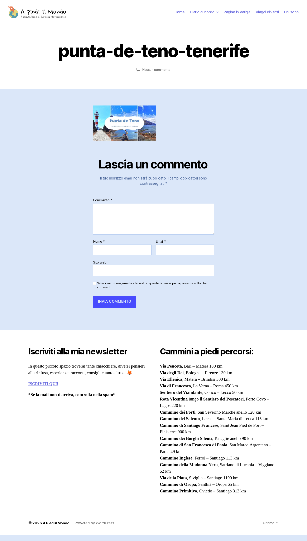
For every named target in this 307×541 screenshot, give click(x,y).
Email (161, 248)
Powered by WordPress (96, 529)
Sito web (99, 268)
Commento (102, 206)
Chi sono (291, 15)
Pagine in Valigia (237, 15)
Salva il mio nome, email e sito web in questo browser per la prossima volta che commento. (152, 291)
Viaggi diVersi (267, 15)
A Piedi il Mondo (57, 529)
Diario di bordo (202, 15)
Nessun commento (156, 76)
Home (180, 15)
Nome (99, 248)
